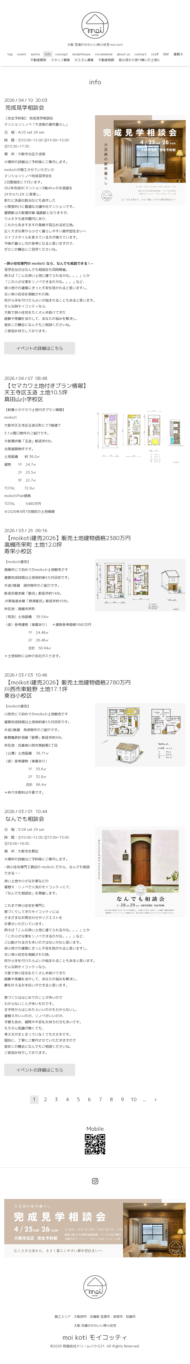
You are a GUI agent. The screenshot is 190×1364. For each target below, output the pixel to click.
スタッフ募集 (60, 60)
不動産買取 (38, 60)
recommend (103, 54)
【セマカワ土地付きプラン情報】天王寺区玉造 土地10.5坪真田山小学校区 (46, 392)
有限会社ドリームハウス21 (84, 1346)
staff (155, 54)
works (35, 54)
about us (123, 54)
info (48, 54)
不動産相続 (106, 60)
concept (61, 54)
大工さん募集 (84, 60)
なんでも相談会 (24, 819)
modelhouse (81, 54)
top (10, 54)
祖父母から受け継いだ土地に (139, 60)
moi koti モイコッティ (95, 1337)
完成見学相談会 (24, 107)
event (21, 54)
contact (140, 54)
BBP (166, 54)
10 (134, 1099)
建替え (178, 54)
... (144, 1099)
